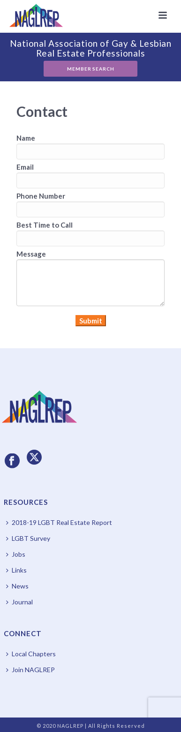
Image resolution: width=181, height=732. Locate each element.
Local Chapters (31, 654)
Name (25, 138)
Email (25, 167)
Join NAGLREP (30, 670)
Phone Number (40, 196)
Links (16, 570)
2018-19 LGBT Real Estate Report (59, 522)
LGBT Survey (28, 538)
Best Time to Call (44, 225)
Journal (19, 602)
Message (31, 254)
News (17, 586)
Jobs (15, 554)
